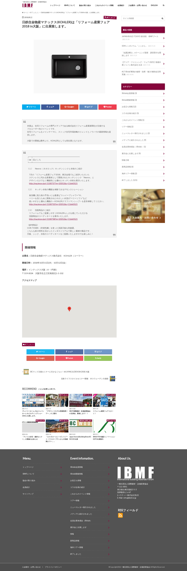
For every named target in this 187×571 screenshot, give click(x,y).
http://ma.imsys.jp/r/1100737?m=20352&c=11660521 (53, 183)
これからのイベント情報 (104, 5)
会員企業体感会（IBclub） (134, 147)
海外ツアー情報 (129, 173)
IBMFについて (69, 5)
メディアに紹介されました (134, 140)
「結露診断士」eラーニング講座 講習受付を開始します (141, 54)
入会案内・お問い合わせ (137, 5)
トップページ (55, 5)
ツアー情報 (127, 127)
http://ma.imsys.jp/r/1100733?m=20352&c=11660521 (53, 204)
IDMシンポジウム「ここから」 (139, 46)
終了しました (29, 344)
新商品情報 (127, 167)
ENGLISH (154, 5)
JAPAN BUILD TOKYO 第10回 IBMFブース (140, 38)
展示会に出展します (131, 153)
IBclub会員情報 (129, 93)
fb (163, 5)
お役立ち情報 (129, 106)
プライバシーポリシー (53, 567)
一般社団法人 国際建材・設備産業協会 (135, 567)
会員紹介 (121, 5)
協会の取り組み (85, 5)
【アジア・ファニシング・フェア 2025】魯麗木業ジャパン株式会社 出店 (141, 63)
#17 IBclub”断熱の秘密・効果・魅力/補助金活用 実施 (142, 73)
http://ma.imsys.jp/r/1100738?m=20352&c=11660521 (53, 219)
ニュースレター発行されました (136, 133)
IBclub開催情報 (129, 100)
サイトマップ (28, 494)
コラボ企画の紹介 (130, 113)
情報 (125, 160)
